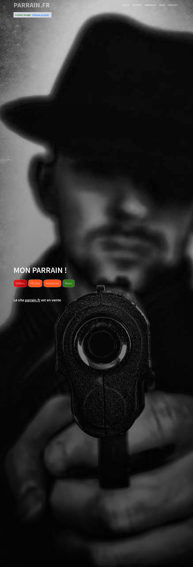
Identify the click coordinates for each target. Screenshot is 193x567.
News (162, 5)
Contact (173, 5)
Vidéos (20, 283)
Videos (126, 5)
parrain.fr (31, 5)
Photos (137, 5)
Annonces (150, 5)
